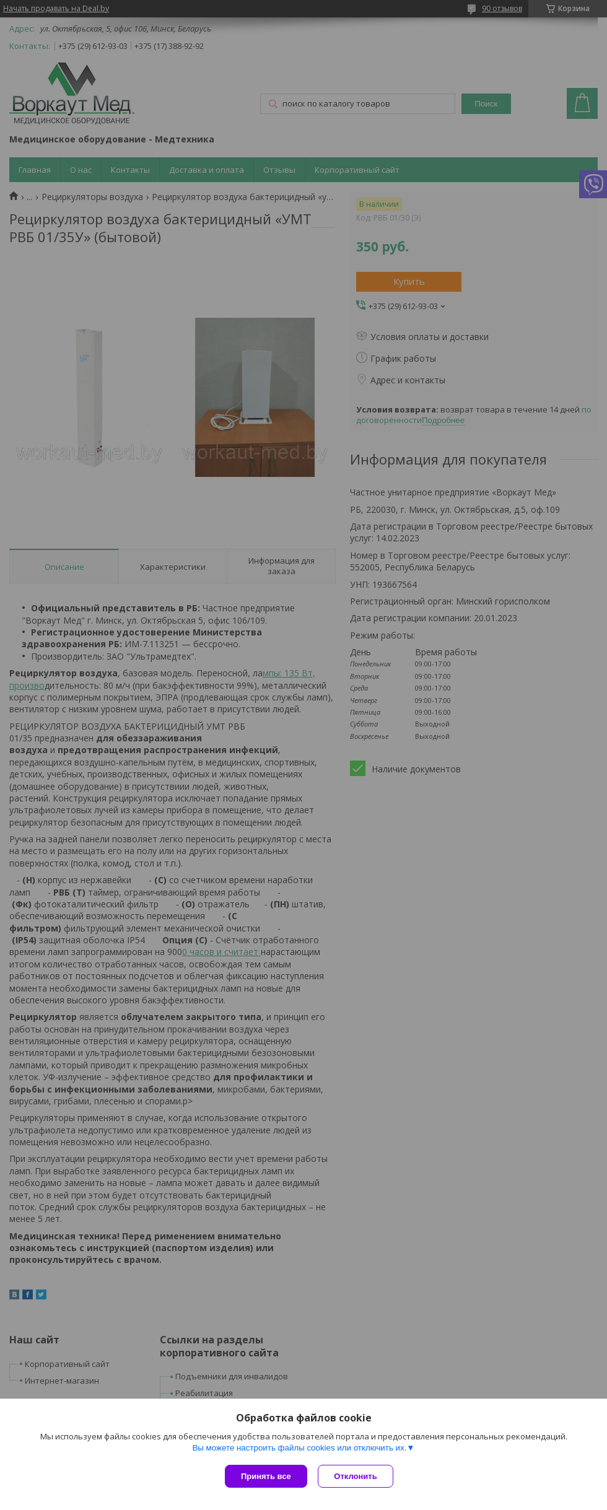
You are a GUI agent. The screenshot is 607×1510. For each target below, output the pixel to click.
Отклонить (357, 1476)
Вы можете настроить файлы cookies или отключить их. (299, 1449)
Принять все (266, 1476)
